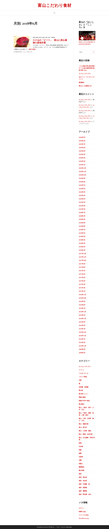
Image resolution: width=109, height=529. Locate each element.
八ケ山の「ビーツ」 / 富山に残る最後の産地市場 (50, 41)
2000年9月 (82, 349)
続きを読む (32, 49)
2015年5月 (82, 315)
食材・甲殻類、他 (84, 484)
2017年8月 (82, 267)
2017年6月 (82, 274)
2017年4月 (82, 281)
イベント (81, 370)
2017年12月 (82, 253)
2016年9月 (82, 301)
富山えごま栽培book (85, 86)
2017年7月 (82, 271)
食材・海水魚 (83, 477)
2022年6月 (82, 188)
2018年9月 (82, 223)
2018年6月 (82, 233)
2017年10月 (82, 260)
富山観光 (81, 404)
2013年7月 (82, 339)
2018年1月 (82, 250)
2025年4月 (82, 141)
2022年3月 (82, 199)
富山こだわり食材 (54, 5)
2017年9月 (82, 264)
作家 (80, 380)
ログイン (81, 508)
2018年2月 (82, 247)
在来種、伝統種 (83, 387)
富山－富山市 (83, 427)
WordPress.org (84, 518)
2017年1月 (82, 291)
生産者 (43, 37)
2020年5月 (82, 219)
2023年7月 (82, 144)
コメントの (83, 515)
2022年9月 (82, 178)
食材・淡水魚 (83, 481)
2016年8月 (82, 305)
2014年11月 (82, 318)
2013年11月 (82, 336)
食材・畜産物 (83, 487)
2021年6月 (82, 206)
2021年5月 (82, 209)
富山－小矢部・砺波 (85, 431)
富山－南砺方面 (83, 424)
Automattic (69, 527)
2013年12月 (82, 332)
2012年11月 (82, 346)
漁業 (80, 453)
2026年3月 (82, 137)
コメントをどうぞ (27, 51)
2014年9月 (82, 322)
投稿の (82, 512)
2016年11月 (82, 294)
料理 (40, 37)
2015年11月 (82, 312)
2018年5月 (82, 236)
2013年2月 (82, 342)
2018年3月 (82, 243)
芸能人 (81, 463)
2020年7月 (82, 212)
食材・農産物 (51, 37)
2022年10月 (82, 175)
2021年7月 (82, 202)
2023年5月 (82, 151)
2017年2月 (82, 288)
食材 (46, 37)
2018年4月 (82, 240)
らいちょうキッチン (85, 73)
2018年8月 (82, 226)
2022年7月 (82, 185)
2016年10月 (82, 298)
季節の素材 (35, 37)
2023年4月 (82, 154)
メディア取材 (83, 377)
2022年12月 (82, 168)
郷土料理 (81, 470)
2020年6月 (82, 216)
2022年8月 (82, 182)
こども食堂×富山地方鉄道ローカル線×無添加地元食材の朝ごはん (87, 68)
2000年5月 (82, 353)
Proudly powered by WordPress (45, 527)
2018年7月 (82, 230)
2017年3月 (82, 284)
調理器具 (81, 467)
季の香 (81, 390)
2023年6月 (82, 147)
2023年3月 (82, 158)
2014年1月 (82, 329)
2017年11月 (82, 257)
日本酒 (81, 446)
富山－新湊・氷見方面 (85, 434)
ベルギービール (83, 373)
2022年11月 (82, 171)
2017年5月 (82, 277)
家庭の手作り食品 (84, 401)
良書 (80, 460)
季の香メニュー (83, 394)
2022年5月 (82, 192)
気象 (80, 450)
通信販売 (81, 82)
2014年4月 (82, 325)
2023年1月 (82, 165)
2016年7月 (82, 308)
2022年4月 (82, 195)
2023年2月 (82, 161)
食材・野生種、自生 (85, 494)
